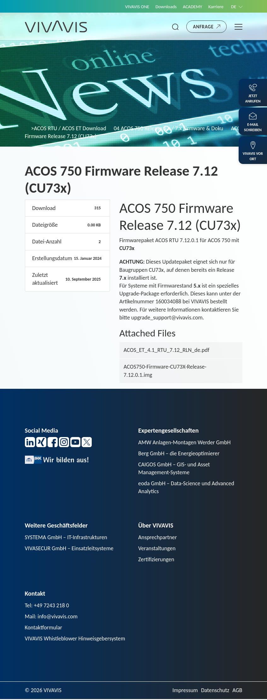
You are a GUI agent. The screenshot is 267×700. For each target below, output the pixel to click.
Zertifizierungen (156, 560)
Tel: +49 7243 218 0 (47, 606)
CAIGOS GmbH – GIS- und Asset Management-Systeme (174, 468)
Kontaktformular (44, 628)
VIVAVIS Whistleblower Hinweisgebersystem (75, 639)
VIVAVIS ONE (136, 6)
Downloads (165, 6)
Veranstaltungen (157, 548)
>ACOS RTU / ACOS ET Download (68, 128)
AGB (237, 691)
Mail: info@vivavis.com (51, 617)
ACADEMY (191, 6)
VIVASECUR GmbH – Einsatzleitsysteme (69, 548)
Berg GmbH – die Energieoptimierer (179, 453)
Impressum (184, 691)
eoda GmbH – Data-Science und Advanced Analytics (186, 487)
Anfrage (203, 27)
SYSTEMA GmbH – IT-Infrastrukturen (66, 537)
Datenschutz (215, 691)
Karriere (215, 6)
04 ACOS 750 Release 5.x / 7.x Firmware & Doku (168, 128)
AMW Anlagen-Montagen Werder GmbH (185, 442)
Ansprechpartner (157, 537)
